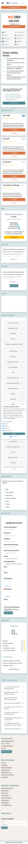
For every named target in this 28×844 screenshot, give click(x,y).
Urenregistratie (16, 441)
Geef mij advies (14, 103)
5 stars (15, 529)
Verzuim (17, 452)
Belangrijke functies (15, 328)
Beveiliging (16, 334)
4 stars (12, 529)
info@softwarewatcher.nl (7, 741)
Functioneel (6, 428)
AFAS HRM (6, 115)
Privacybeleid (4, 777)
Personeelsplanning (15, 388)
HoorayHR (6, 139)
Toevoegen (8, 586)
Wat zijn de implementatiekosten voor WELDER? (13, 718)
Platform (17, 394)
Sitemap (3, 763)
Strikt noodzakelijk (8, 421)
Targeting (6, 426)
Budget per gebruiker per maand (14, 345)
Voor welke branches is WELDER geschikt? (12, 707)
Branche (17, 339)
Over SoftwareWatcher (7, 746)
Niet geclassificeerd (8, 430)
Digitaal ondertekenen (15, 362)
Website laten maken (10, 842)
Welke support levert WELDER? (12, 703)
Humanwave (7, 162)
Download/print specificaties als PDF (14, 468)
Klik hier (16, 415)
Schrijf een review (14, 24)
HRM (17, 372)
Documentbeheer (16, 367)
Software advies (5, 770)
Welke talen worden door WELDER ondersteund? (10, 698)
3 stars (10, 529)
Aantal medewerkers (15, 323)
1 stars (6, 529)
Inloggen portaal (6, 751)
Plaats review (8, 613)
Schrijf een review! (14, 669)
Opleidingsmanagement (15, 383)
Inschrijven (4, 827)
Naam (5, 567)
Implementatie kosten (15, 378)
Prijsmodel (16, 399)
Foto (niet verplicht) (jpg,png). (12, 607)
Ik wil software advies (14, 7)
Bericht (6, 599)
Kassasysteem (5, 795)
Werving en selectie (15, 457)
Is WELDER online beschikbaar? (12, 729)
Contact (3, 748)
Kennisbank (4, 765)
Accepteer (14, 433)
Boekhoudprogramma (7, 788)
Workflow (17, 463)
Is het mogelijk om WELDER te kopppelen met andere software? (13, 724)
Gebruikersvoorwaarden (7, 775)
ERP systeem (4, 793)
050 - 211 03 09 (5, 743)
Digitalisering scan (6, 772)
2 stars (8, 529)
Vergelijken (14, 133)
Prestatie (6, 423)
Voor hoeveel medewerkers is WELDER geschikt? (12, 687)
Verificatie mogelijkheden (14, 447)
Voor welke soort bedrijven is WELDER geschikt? (11, 713)
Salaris (17, 404)
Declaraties (16, 357)
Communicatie (16, 351)
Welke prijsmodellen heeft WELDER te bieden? (11, 693)
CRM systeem (5, 791)
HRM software (5, 800)
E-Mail (5, 572)
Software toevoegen (6, 767)
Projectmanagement (6, 798)
